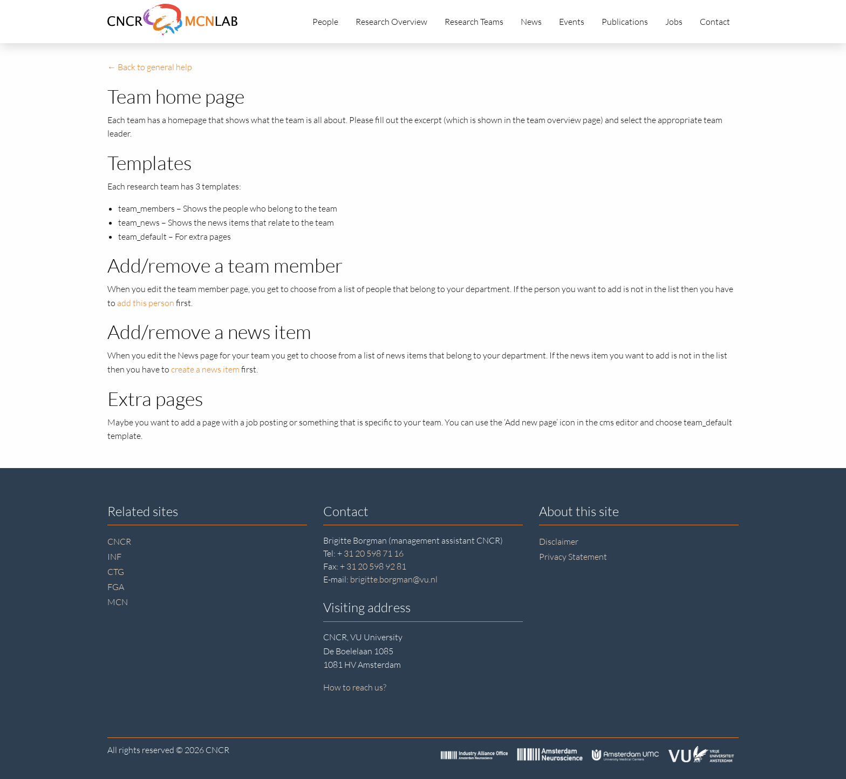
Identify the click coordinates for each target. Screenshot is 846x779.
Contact (715, 21)
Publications (625, 21)
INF (114, 556)
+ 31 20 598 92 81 (373, 566)
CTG (115, 571)
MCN (117, 602)
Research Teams (474, 21)
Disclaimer (558, 541)
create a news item (205, 369)
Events (571, 21)
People (325, 21)
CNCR (119, 541)
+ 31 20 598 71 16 (370, 553)
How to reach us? (354, 687)
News (531, 21)
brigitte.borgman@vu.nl (394, 579)
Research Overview (391, 21)
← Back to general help (149, 67)
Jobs (674, 21)
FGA (115, 586)
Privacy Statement (573, 556)
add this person (145, 302)
